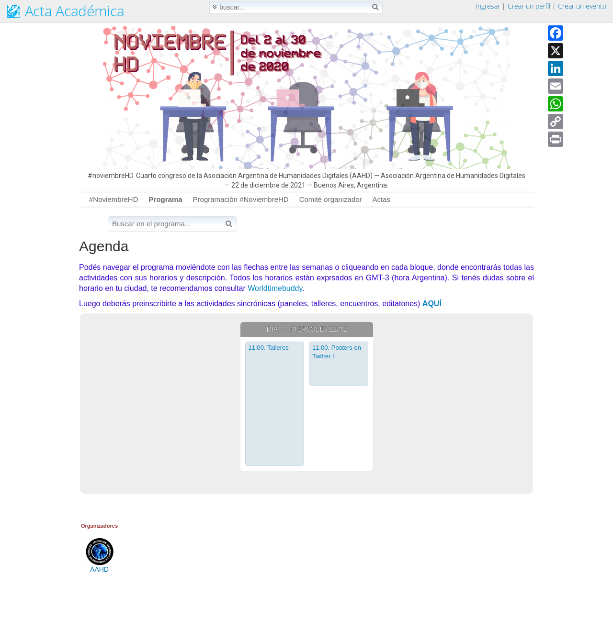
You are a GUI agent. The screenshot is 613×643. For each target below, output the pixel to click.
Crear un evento (582, 6)
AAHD (99, 566)
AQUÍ (432, 303)
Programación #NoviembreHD (241, 199)
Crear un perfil (529, 6)
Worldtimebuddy (275, 288)
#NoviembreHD (113, 199)
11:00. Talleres (269, 347)
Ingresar (488, 6)
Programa (165, 199)
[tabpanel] (306, 396)
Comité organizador (330, 199)
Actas (382, 199)
